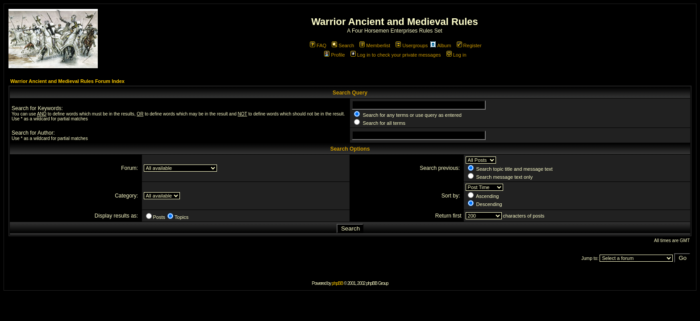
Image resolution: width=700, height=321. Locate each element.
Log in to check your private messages (395, 55)
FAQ (318, 45)
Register (469, 45)
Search (343, 45)
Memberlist (374, 45)
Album (440, 45)
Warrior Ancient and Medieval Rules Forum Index (67, 81)
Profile (334, 55)
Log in (456, 55)
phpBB (337, 283)
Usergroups (412, 45)
